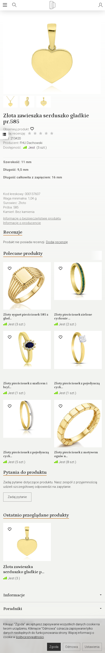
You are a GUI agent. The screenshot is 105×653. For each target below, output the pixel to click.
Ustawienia (92, 647)
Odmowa (71, 647)
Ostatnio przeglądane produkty (36, 515)
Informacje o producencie (22, 223)
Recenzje (12, 232)
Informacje (52, 595)
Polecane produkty (23, 253)
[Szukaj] (14, 5)
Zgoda (53, 647)
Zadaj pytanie (17, 497)
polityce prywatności (30, 637)
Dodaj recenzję (57, 242)
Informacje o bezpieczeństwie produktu (32, 218)
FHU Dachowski (31, 143)
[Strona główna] (52, 5)
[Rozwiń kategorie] (5, 5)
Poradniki (52, 608)
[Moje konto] (100, 5)
